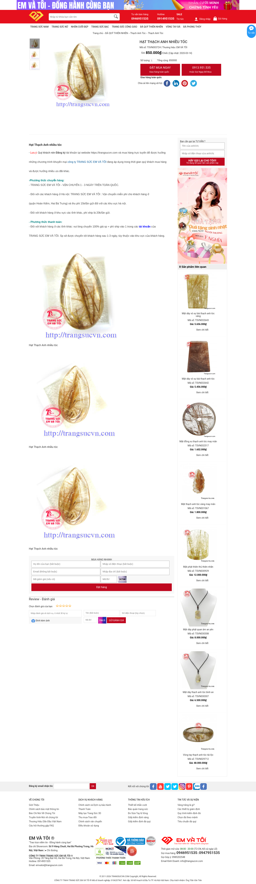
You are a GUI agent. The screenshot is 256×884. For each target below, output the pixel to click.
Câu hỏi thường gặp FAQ (41, 825)
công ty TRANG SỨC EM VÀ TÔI (87, 162)
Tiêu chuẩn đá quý (187, 821)
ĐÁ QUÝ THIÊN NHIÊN (151, 26)
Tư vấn (251, 33)
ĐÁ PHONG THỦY (192, 26)
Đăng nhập (202, 19)
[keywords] (78, 16)
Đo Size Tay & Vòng (138, 813)
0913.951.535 (201, 70)
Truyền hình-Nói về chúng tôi (43, 817)
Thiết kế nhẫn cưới (137, 805)
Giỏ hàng (220, 18)
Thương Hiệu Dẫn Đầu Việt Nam (45, 821)
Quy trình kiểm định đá (189, 813)
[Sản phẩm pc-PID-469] (202, 216)
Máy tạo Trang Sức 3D (89, 813)
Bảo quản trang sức (138, 809)
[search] (116, 17)
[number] (154, 60)
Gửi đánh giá (116, 620)
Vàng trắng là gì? (186, 805)
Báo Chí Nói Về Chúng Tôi (42, 813)
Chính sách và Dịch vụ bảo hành (94, 805)
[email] (71, 786)
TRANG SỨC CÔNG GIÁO (124, 26)
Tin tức (180, 19)
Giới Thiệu (34, 805)
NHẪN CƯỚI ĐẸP (79, 26)
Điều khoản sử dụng (88, 825)
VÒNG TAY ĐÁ (173, 26)
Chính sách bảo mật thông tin (44, 809)
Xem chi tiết (202, 329)
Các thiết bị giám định (189, 809)
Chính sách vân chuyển (90, 821)
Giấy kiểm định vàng (138, 817)
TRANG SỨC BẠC (100, 26)
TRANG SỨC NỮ (60, 26)
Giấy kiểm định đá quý (139, 821)
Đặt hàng (101, 587)
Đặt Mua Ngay (160, 70)
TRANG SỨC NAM (39, 26)
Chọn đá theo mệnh (188, 817)
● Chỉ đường (51, 850)
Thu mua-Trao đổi (87, 817)
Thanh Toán (84, 809)
